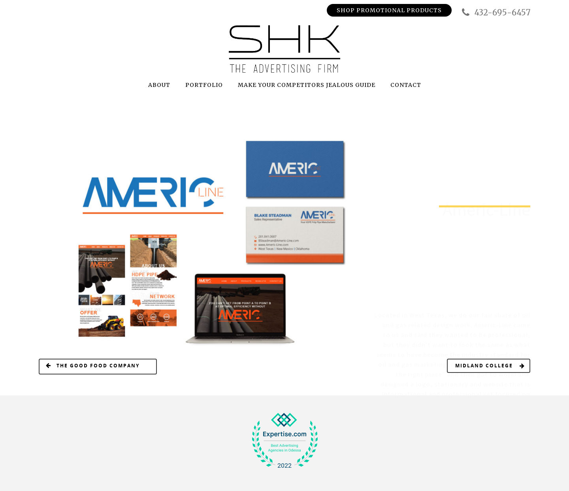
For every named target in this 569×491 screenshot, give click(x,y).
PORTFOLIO (204, 84)
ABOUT (159, 84)
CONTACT (405, 84)
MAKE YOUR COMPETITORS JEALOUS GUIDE (306, 84)
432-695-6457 (495, 13)
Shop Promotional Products (389, 10)
